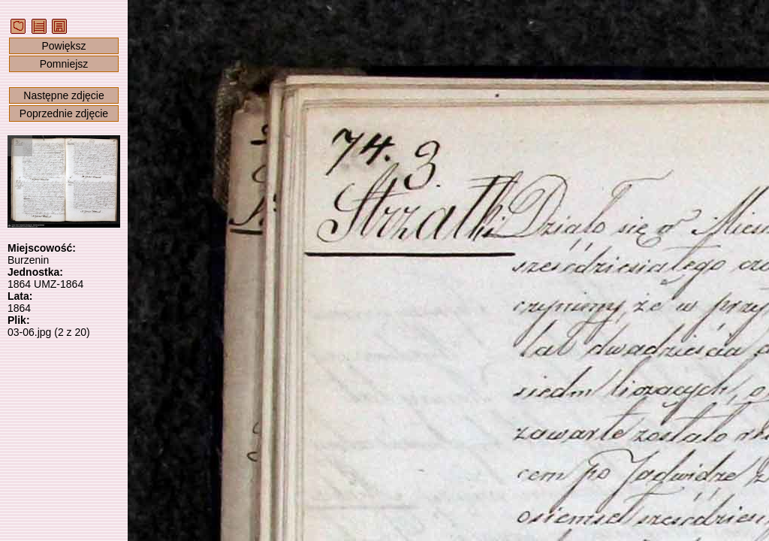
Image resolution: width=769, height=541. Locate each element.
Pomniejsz (64, 64)
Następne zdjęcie (63, 95)
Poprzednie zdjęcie (64, 113)
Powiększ (63, 46)
